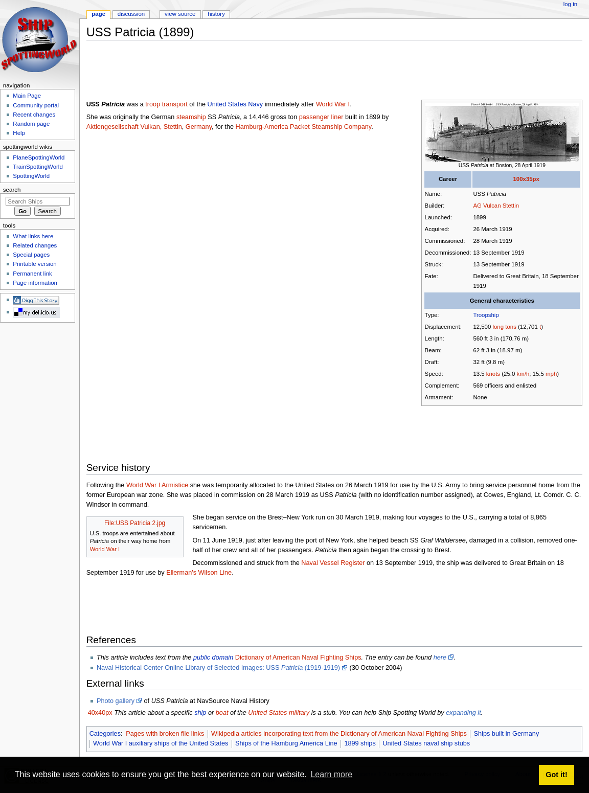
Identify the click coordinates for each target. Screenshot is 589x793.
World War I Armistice (157, 485)
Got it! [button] (556, 775)
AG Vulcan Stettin (496, 205)
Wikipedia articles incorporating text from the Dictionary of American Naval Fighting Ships (339, 733)
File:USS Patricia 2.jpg (134, 523)
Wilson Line (215, 572)
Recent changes (34, 114)
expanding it (463, 712)
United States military (278, 712)
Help (19, 133)
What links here (33, 236)
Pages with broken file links (165, 733)
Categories (105, 733)
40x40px (100, 712)
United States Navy (235, 104)
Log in (570, 4)
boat (222, 712)
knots (493, 374)
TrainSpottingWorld (37, 167)
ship (200, 712)
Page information (35, 283)
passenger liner (321, 117)
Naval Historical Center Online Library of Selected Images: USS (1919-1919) (218, 667)
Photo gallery (115, 701)
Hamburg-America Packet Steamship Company (304, 126)
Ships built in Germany (506, 733)
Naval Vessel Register (333, 563)
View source (180, 14)
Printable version (34, 264)
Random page (31, 124)
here (440, 657)
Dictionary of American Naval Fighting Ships (298, 657)
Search (12, 190)
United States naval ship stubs (426, 743)
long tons (504, 327)
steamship (191, 117)
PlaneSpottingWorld (38, 157)
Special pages (31, 255)
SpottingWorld (31, 176)
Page (98, 14)
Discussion (131, 14)
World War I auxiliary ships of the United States (160, 743)
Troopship (486, 315)
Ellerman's (181, 572)
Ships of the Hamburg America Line (286, 743)
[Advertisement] (272, 71)
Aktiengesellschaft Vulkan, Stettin (134, 126)
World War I (333, 104)
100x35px (526, 179)
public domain (213, 657)
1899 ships (359, 743)
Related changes (35, 245)
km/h (522, 374)
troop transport (166, 104)
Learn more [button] (331, 774)
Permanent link (32, 273)
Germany (199, 126)
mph (551, 374)
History (216, 14)
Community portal (36, 105)
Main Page (27, 96)
